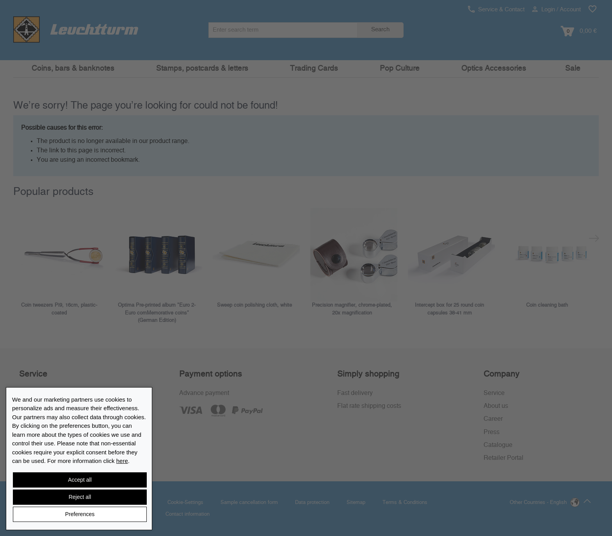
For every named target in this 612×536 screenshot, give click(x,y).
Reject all (80, 497)
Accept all (80, 480)
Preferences (79, 514)
